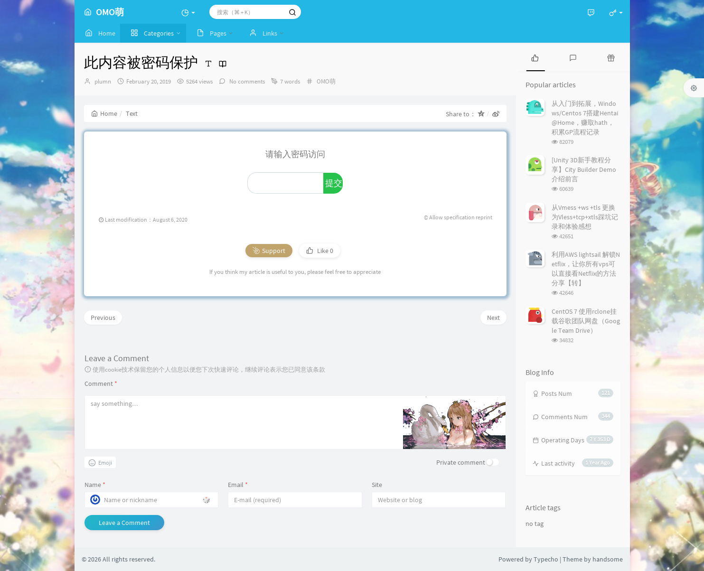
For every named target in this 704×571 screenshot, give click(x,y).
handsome (607, 559)
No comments (246, 81)
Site (377, 484)
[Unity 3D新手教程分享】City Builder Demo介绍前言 (584, 169)
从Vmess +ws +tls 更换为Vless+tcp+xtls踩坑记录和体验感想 (585, 217)
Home (104, 113)
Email (238, 484)
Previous (103, 317)
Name (94, 484)
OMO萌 (326, 81)
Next (493, 317)
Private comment (460, 462)
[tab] (535, 57)
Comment (100, 383)
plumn (102, 81)
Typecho (546, 559)
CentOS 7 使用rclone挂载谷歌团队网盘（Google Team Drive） (586, 321)
